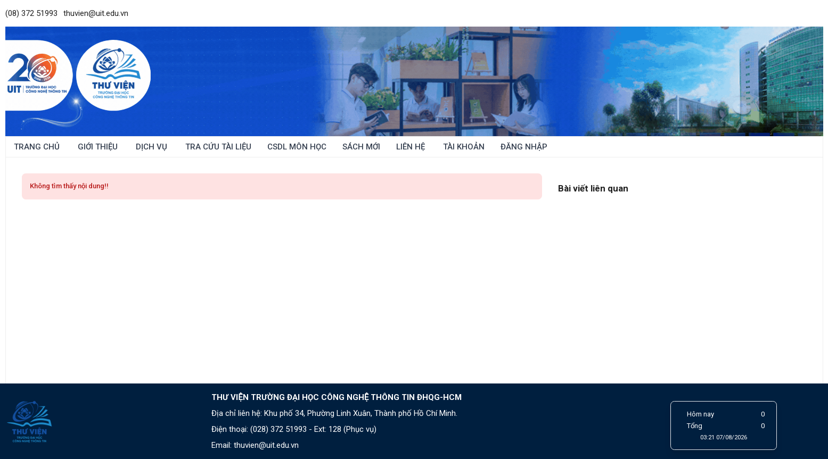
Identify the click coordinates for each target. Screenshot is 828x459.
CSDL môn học (296, 147)
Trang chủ (37, 147)
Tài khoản (463, 147)
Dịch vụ (150, 147)
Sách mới (361, 147)
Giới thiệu (97, 147)
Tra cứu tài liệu (217, 147)
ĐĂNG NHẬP (524, 147)
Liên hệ (410, 147)
